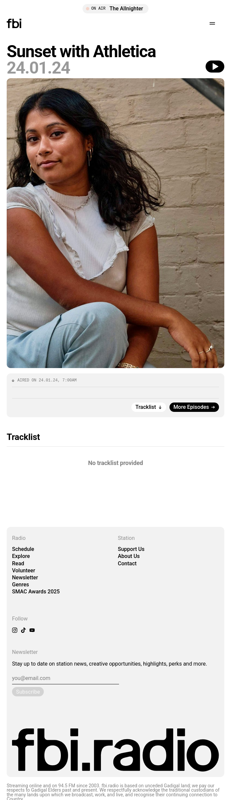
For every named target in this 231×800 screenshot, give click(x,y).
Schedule (23, 549)
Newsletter (25, 577)
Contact (127, 563)
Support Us (131, 549)
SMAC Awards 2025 (36, 591)
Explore (21, 556)
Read (18, 563)
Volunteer (23, 570)
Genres (20, 584)
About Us (129, 556)
